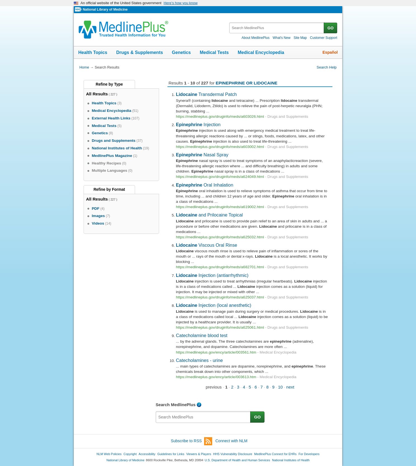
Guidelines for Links (170, 454)
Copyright (130, 454)
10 (280, 387)
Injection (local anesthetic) (213, 305)
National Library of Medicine (105, 9)
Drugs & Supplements (139, 52)
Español (330, 52)
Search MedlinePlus (176, 404)
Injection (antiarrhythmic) (212, 275)
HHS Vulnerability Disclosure (232, 454)
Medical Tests (214, 52)
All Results (97, 93)
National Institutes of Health (290, 460)
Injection (198, 124)
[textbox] (277, 27)
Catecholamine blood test (201, 335)
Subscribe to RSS (191, 441)
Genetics (181, 52)
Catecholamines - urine (199, 360)
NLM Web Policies (109, 454)
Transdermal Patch (206, 94)
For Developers (309, 454)
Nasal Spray (202, 154)
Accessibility (147, 454)
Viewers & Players (198, 454)
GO (330, 28)
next (290, 387)
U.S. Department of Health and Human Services (237, 460)
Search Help (327, 67)
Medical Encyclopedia (261, 52)
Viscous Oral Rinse (206, 245)
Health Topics (92, 52)
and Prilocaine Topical (209, 214)
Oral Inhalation (204, 184)
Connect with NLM (231, 441)
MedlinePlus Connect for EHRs (275, 454)
